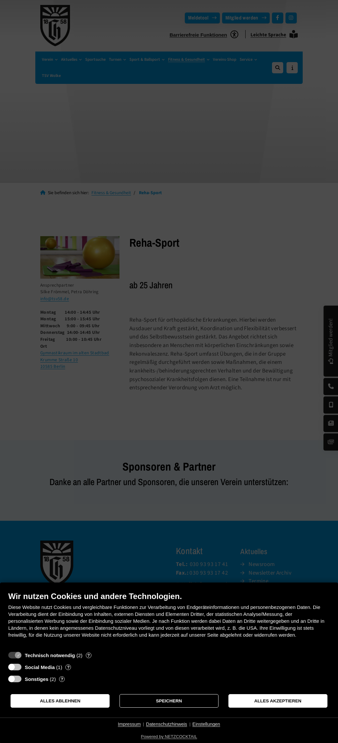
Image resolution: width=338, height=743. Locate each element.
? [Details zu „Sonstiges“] (62, 679)
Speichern (169, 700)
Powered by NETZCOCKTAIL (169, 736)
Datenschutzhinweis (166, 724)
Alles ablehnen (60, 700)
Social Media (40, 667)
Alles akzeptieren (277, 700)
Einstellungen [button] (206, 724)
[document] (169, 619)
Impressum (129, 724)
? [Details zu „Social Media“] (68, 667)
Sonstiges (37, 679)
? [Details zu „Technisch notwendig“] (88, 655)
